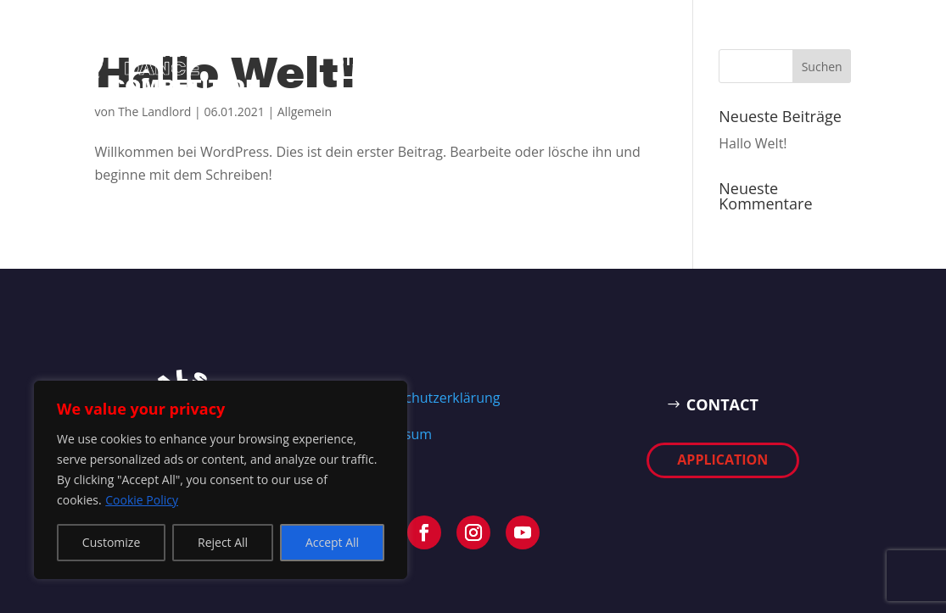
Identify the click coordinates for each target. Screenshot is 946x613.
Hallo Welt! (752, 143)
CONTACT (728, 404)
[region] (220, 480)
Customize (111, 542)
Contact (498, 59)
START (359, 59)
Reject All (223, 542)
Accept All (332, 542)
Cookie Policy (141, 500)
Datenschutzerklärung (431, 397)
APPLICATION (602, 59)
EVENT (422, 59)
